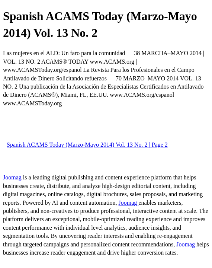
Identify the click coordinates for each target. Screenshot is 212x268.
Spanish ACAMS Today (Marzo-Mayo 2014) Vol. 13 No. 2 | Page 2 (87, 144)
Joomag (13, 177)
